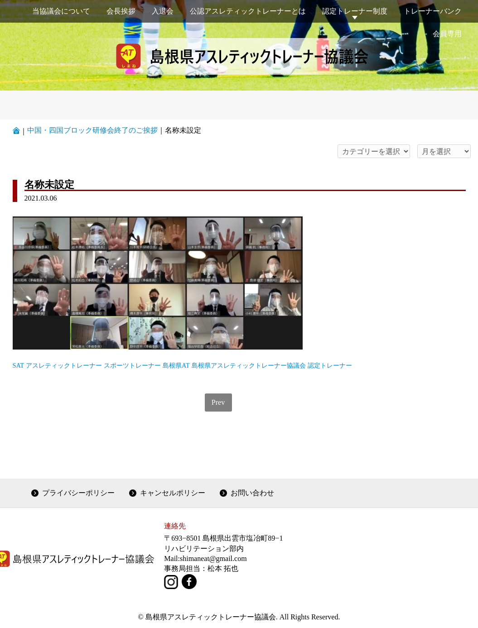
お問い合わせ (252, 493)
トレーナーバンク (433, 11)
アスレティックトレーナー (64, 365)
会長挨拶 (120, 11)
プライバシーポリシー (78, 493)
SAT (18, 365)
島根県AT (176, 365)
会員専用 (447, 34)
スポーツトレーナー (132, 365)
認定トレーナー (330, 365)
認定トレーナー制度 (354, 11)
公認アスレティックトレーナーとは (248, 11)
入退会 (163, 11)
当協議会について (61, 11)
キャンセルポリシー (172, 493)
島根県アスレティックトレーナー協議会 (249, 365)
